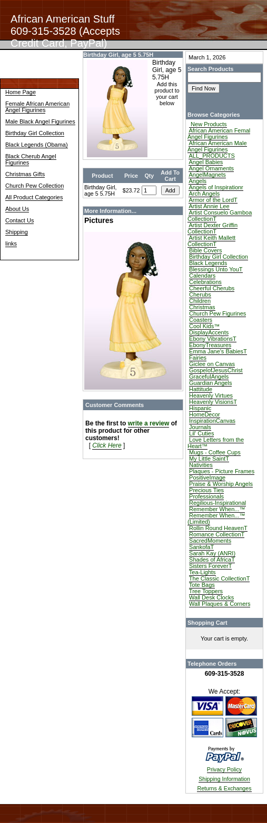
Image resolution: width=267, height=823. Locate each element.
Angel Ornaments (211, 168)
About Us (17, 209)
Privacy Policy (224, 769)
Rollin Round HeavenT (218, 528)
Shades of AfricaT (212, 559)
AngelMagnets (207, 174)
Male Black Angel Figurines (40, 121)
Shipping (16, 232)
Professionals (206, 496)
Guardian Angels (210, 383)
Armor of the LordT (213, 200)
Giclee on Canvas (212, 364)
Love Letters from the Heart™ (215, 442)
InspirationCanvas (212, 421)
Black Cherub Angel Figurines (30, 159)
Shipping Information (224, 779)
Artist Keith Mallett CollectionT (211, 241)
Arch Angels (204, 193)
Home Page (20, 92)
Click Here (106, 445)
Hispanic (200, 408)
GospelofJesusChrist (216, 370)
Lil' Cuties (201, 433)
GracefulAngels (209, 376)
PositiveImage (207, 477)
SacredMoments (210, 540)
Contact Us (19, 220)
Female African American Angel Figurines (37, 106)
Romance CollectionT (216, 534)
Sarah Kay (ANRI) (212, 553)
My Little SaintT (209, 458)
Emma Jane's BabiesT (218, 351)
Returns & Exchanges (224, 788)
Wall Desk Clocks (211, 597)
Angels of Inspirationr (216, 187)
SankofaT (201, 547)
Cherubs (200, 294)
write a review (149, 423)
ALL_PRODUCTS (211, 156)
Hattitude (200, 389)
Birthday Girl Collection (34, 133)
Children (200, 301)
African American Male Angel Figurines (217, 146)
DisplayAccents (209, 332)
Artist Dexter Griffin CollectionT (212, 228)
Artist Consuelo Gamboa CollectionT (219, 215)
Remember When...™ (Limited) (216, 518)
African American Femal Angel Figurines (218, 133)
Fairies (197, 357)
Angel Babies (206, 162)
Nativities (201, 465)
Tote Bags (202, 585)
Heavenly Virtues (211, 395)
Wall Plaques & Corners (219, 604)
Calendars (202, 275)
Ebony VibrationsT (212, 339)
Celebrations (205, 282)
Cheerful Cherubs (211, 288)
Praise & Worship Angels (221, 484)
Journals (200, 427)
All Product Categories (34, 197)
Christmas (202, 307)
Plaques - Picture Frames (221, 471)
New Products (208, 124)
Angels (197, 181)
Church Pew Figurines (217, 313)
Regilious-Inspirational (217, 503)
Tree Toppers (206, 591)
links (11, 243)
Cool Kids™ (204, 326)
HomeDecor (204, 414)
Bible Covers (205, 250)
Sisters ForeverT (210, 566)
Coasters (200, 320)
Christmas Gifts (25, 174)
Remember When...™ (217, 509)
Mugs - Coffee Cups (215, 452)
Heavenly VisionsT (213, 402)
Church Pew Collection (34, 185)
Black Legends (208, 263)
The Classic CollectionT (219, 578)
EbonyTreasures (210, 345)
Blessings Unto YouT (216, 269)
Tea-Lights (202, 572)
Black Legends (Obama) (36, 144)
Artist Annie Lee (209, 206)
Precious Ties (206, 490)
